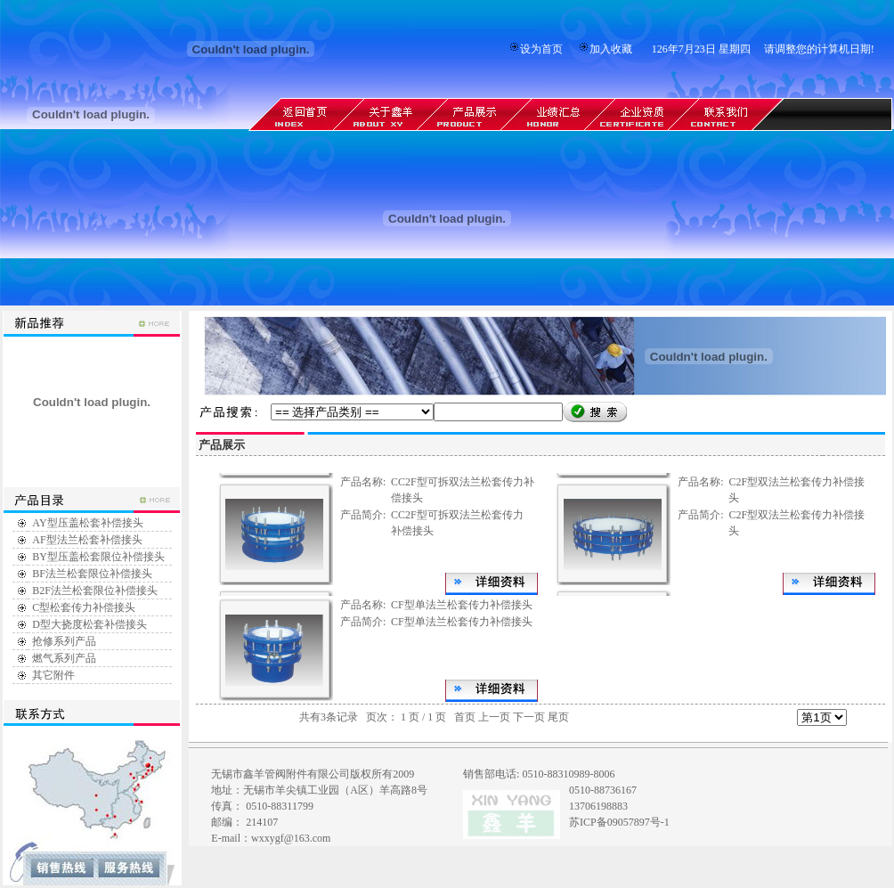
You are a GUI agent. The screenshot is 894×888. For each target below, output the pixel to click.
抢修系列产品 (64, 641)
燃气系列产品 (64, 658)
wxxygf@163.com (290, 838)
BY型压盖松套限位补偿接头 (98, 556)
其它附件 (53, 675)
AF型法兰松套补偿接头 (87, 540)
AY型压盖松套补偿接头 (87, 523)
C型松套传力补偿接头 (83, 607)
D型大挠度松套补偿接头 (89, 624)
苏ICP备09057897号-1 (619, 822)
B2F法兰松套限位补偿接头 (95, 590)
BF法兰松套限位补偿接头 (92, 573)
